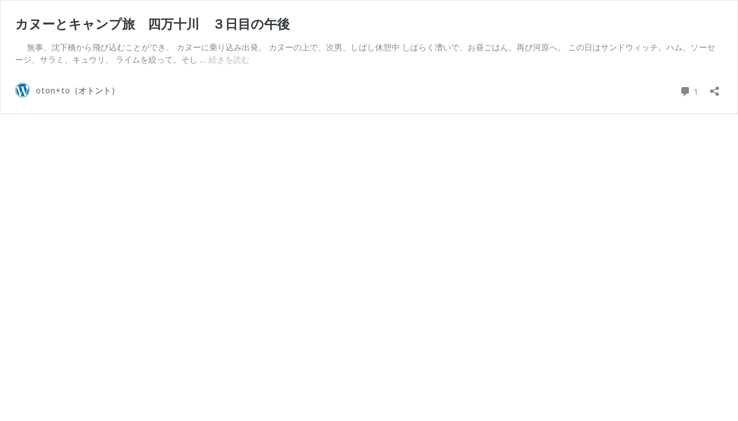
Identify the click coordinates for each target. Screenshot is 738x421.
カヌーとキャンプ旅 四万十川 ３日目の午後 (152, 23)
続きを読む (229, 59)
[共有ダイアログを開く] (714, 87)
